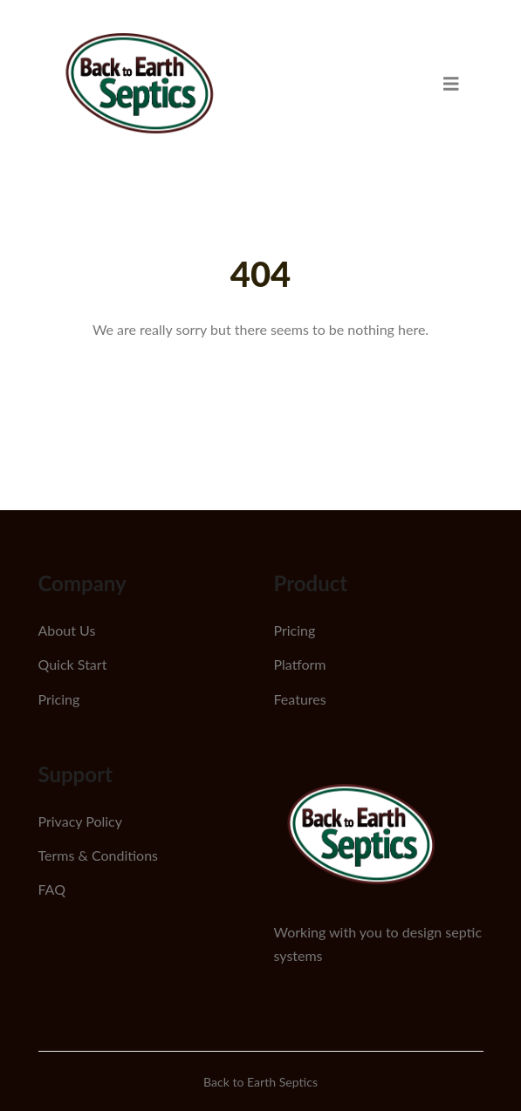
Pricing (59, 699)
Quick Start (72, 664)
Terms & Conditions (98, 855)
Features (300, 699)
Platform (300, 664)
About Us (67, 630)
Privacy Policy (80, 821)
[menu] (451, 83)
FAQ (51, 889)
